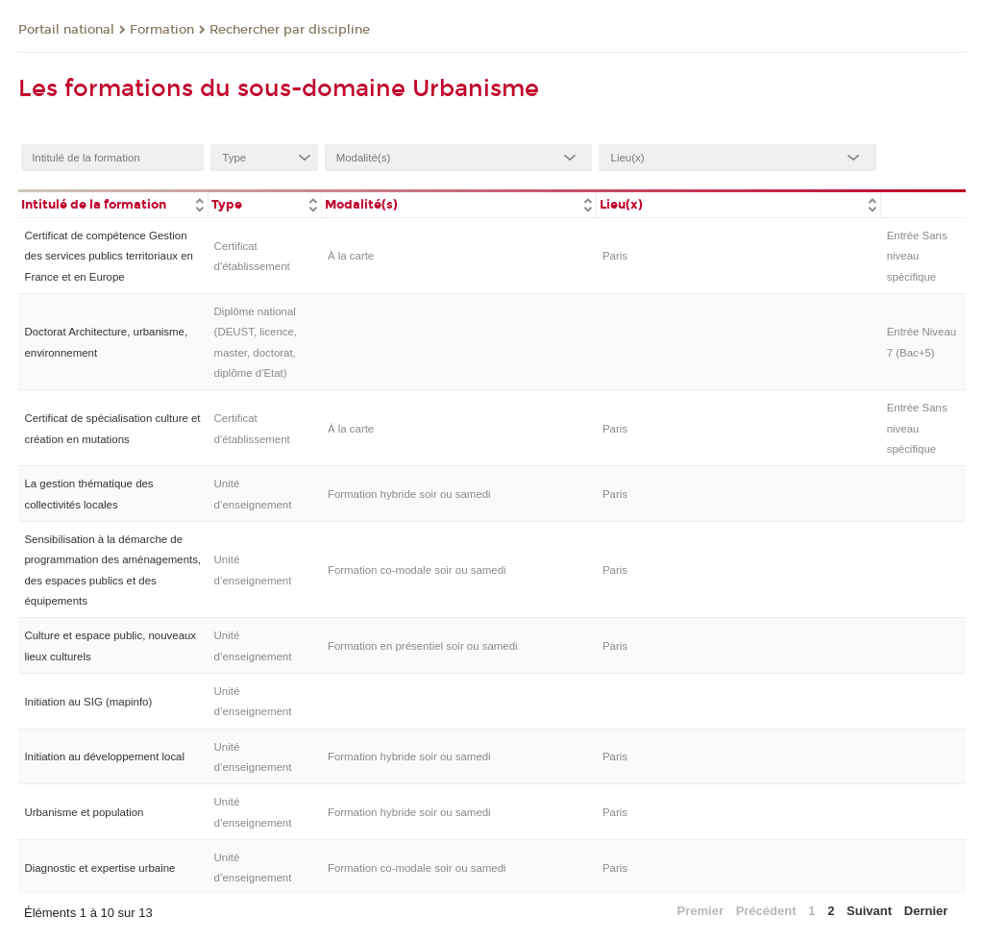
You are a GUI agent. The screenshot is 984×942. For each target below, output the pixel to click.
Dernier (926, 911)
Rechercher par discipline (289, 29)
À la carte (351, 255)
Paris (615, 255)
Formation (162, 29)
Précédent (766, 911)
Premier (700, 911)
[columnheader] (113, 203)
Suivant (869, 911)
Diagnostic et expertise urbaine (99, 868)
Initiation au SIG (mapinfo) (88, 701)
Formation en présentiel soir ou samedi (423, 646)
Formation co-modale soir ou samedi (417, 570)
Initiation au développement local (104, 756)
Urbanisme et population (83, 812)
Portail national (66, 29)
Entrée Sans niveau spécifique (917, 256)
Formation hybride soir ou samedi (409, 494)
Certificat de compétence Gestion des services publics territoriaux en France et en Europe (108, 256)
